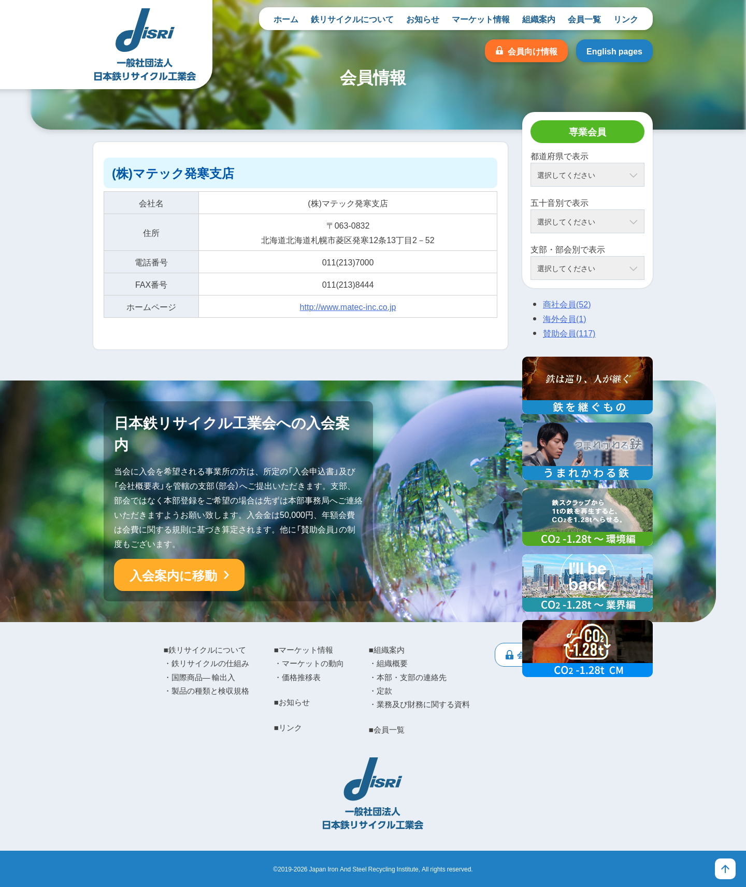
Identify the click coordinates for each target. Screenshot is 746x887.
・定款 (380, 690)
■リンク (288, 727)
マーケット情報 (481, 18)
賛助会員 (569, 333)
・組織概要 (388, 663)
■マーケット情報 (303, 649)
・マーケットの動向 (309, 663)
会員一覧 (584, 18)
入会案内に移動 (173, 575)
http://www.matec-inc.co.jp (348, 306)
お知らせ (422, 18)
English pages (614, 51)
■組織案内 (387, 649)
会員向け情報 (532, 51)
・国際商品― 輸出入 (199, 677)
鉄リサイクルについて (352, 18)
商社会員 (567, 304)
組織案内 (538, 18)
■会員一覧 (387, 729)
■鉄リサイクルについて (205, 649)
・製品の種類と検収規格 (206, 690)
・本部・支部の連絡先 (408, 677)
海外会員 (564, 318)
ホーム (286, 18)
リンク (625, 18)
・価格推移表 (297, 677)
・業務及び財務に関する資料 (419, 704)
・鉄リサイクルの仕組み (206, 663)
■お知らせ (292, 702)
